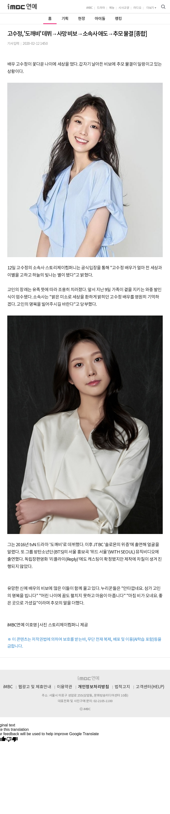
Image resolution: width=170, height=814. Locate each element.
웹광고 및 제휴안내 (34, 687)
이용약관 (64, 687)
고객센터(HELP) (150, 687)
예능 (111, 7)
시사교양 (124, 7)
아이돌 (100, 19)
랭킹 (118, 19)
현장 (81, 19)
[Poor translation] (12, 739)
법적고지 (122, 687)
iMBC (89, 7)
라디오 (137, 7)
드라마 (101, 7)
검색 (163, 7)
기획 (64, 19)
